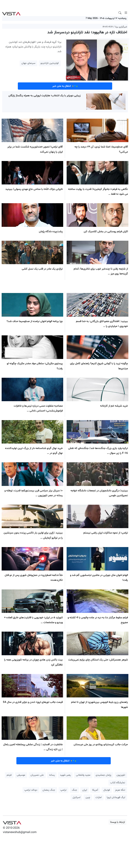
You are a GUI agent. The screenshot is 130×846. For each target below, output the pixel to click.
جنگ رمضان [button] (48, 790)
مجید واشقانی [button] (83, 775)
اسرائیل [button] (76, 797)
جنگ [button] (74, 790)
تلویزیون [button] (120, 775)
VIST (11, 13)
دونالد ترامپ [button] (30, 790)
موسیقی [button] (21, 775)
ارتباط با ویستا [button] (117, 822)
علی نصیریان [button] (37, 775)
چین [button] (88, 797)
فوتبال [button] (106, 790)
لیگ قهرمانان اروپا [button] (116, 797)
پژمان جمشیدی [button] (103, 775)
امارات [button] (98, 797)
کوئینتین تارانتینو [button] (50, 63)
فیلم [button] (9, 775)
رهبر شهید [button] (65, 775)
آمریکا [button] (95, 790)
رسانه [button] (52, 775)
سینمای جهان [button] (28, 63)
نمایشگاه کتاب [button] (117, 782)
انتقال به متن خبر (65, 86)
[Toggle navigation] (126, 12)
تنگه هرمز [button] (120, 790)
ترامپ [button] (63, 790)
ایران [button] (84, 790)
